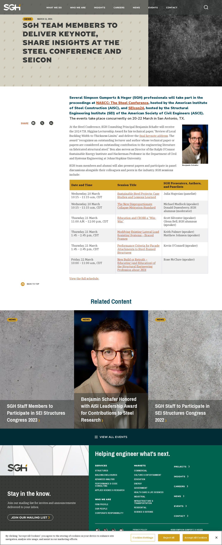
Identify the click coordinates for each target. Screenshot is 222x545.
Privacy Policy (140, 529)
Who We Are (78, 7)
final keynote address (153, 136)
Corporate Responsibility (109, 513)
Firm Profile (101, 504)
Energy (138, 484)
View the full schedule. (84, 278)
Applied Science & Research (109, 490)
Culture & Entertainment (147, 475)
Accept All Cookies (196, 538)
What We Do (54, 7)
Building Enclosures (106, 475)
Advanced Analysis (104, 479)
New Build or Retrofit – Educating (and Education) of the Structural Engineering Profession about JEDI (136, 265)
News (136, 7)
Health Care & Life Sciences (148, 492)
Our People (101, 509)
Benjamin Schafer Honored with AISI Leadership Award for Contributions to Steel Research (109, 409)
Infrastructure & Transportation (143, 502)
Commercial (140, 471)
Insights (99, 7)
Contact (171, 7)
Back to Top (30, 284)
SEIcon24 (136, 108)
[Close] (216, 538)
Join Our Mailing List (29, 517)
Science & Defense (143, 512)
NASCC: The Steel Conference (122, 102)
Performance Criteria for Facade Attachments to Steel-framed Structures (138, 249)
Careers (119, 7)
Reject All (168, 538)
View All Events (111, 437)
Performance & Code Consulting (106, 485)
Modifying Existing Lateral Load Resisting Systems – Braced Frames (138, 235)
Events (153, 7)
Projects (182, 466)
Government (140, 488)
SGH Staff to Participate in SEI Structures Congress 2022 (182, 413)
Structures (101, 471)
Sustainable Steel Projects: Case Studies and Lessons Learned (138, 195)
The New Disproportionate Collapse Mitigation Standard (136, 205)
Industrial (139, 497)
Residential (140, 507)
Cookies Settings (143, 538)
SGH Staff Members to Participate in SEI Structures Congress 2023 (36, 413)
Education (139, 479)
